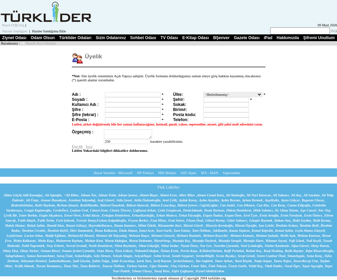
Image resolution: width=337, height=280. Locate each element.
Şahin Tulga (100, 261)
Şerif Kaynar (162, 261)
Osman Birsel (50, 251)
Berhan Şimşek (67, 205)
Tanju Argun (263, 261)
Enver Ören (72, 215)
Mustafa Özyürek (204, 241)
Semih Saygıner (183, 256)
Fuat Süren (176, 220)
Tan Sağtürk (204, 261)
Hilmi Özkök (147, 225)
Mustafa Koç (181, 241)
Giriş (20, 25)
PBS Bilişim (167, 173)
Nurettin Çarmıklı (226, 246)
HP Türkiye (145, 173)
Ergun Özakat (213, 215)
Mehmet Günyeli (162, 235)
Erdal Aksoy (91, 215)
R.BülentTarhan (210, 251)
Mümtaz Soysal (276, 241)
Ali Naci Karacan (259, 195)
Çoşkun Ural (79, 210)
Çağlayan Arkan (144, 210)
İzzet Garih (164, 230)
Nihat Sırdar (169, 246)
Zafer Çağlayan (183, 271)
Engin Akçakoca (50, 215)
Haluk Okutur (15, 225)
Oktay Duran (320, 246)
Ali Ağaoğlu (53, 195)
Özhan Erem (169, 251)
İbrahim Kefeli (58, 230)
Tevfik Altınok (24, 266)
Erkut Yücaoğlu (190, 215)
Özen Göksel (124, 251)
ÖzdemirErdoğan (147, 251)
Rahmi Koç (253, 251)
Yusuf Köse (162, 271)
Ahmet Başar (149, 195)
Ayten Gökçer (290, 200)
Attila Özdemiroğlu (147, 200)
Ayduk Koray (188, 200)
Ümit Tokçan (217, 266)
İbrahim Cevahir (34, 230)
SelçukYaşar (142, 256)
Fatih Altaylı (26, 220)
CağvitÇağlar (208, 205)
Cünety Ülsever (120, 210)
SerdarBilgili (205, 256)
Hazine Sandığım (14, 31)
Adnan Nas (88, 195)
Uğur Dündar (158, 266)
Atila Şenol (124, 200)
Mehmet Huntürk (188, 235)
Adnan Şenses (128, 195)
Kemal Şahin (284, 230)
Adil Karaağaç (33, 195)
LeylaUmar (14, 235)
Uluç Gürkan (180, 266)
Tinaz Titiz (70, 266)
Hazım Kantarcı (125, 225)
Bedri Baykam (45, 205)
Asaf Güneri (105, 200)
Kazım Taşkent (239, 230)
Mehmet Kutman (242, 235)
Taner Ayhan (224, 261)
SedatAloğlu (83, 256)
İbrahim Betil (309, 225)
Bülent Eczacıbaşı (162, 205)
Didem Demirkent (238, 210)
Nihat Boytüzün (125, 246)
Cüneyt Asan (99, 210)
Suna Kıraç (314, 256)
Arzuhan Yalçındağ (81, 200)
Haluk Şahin (36, 225)
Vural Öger (292, 266)
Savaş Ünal (65, 256)
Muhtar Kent (94, 241)
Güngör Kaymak (261, 220)
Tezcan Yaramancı (48, 266)
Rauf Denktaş (273, 251)
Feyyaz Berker (138, 220)
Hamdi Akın (55, 225)
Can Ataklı (227, 205)
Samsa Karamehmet (41, 256)
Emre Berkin (28, 215)
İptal (89, 146)
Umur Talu (198, 266)
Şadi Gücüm (81, 261)
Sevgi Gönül (246, 256)
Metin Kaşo (46, 241)
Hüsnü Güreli (194, 225)
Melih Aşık (288, 235)
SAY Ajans (188, 173)
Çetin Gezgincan (169, 210)
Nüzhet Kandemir (276, 246)
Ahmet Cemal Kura (210, 195)
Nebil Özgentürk (33, 246)
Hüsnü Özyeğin (246, 225)
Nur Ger (206, 246)
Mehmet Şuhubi (267, 235)
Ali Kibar (72, 195)
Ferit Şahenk (65, 220)
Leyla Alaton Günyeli (310, 230)
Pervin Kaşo (188, 251)
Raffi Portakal (234, 251)
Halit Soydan (302, 220)
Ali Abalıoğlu (235, 195)
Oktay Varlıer (29, 251)
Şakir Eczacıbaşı (123, 261)
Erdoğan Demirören (116, 215)
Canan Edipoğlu (298, 205)
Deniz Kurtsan (214, 210)
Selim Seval (161, 256)
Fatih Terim (45, 220)
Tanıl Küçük (243, 261)
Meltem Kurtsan (309, 235)
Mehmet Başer (139, 235)
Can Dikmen (246, 205)
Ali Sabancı (281, 195)
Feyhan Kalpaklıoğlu (111, 220)
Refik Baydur (294, 251)
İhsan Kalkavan (106, 230)
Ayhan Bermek (252, 200)
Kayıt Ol (8, 25)
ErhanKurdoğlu (143, 215)
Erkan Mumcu (166, 215)
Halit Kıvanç (322, 220)
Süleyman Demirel (34, 261)
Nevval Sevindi (76, 246)
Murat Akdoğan (116, 241)
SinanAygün (296, 256)
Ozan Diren (105, 251)
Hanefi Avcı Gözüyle (41, 43)
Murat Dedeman (140, 241)
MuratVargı (162, 241)
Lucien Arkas (33, 235)
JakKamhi (220, 230)
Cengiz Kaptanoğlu (37, 210)
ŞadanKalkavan (60, 261)
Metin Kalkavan (24, 241)
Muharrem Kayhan (69, 241)
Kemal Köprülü (262, 230)
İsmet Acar (146, 230)
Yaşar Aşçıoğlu (312, 266)
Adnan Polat (107, 195)
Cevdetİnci (60, 210)
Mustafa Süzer (253, 241)
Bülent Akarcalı (137, 205)
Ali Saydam (312, 195)
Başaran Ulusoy (313, 200)
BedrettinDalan (22, 205)
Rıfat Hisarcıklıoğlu (320, 251)
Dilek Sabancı (263, 210)
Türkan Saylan (137, 266)
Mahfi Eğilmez (55, 235)
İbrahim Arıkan (287, 225)
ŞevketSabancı (183, 261)
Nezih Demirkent (100, 246)
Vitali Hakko (274, 266)
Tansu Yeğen (282, 261)
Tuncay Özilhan (113, 266)
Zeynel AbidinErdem (209, 271)
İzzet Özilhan (201, 230)
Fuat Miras (158, 220)
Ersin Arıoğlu (269, 215)
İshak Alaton (128, 230)
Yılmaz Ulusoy (142, 271)
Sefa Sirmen (102, 256)
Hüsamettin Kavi (169, 225)
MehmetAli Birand (81, 235)
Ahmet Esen (168, 195)
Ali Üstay (32, 200)
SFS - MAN (209, 173)
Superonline (231, 173)
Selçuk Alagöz (122, 256)
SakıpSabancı (15, 256)
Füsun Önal (194, 220)
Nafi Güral (296, 241)
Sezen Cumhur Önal (271, 256)
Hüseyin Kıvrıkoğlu (219, 225)
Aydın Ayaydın (209, 200)
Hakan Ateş (282, 220)
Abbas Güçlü (13, 195)
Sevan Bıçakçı (226, 256)
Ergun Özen (233, 215)
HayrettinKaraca (100, 225)
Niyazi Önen (189, 246)
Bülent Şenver (188, 205)
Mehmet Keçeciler (215, 235)
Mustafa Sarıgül (229, 241)
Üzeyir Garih (237, 266)
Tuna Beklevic (90, 266)
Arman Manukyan (53, 200)
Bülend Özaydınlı (112, 205)
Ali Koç (296, 195)
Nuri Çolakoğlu (251, 246)
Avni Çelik (170, 200)
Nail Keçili (313, 241)
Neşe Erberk (55, 246)
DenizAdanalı (192, 210)
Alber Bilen (187, 195)
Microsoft (125, 173)
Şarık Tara (144, 261)
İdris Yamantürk (81, 230)
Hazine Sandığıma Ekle (49, 31)
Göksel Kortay (215, 220)
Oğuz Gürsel (300, 246)
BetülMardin (89, 205)
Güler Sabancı (237, 220)
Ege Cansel (308, 210)
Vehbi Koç (256, 266)
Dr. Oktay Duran (287, 210)
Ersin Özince (313, 215)
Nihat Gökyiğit (148, 246)
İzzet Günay (182, 230)
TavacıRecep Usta (305, 261)
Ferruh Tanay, (86, 220)
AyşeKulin (272, 200)
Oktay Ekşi (10, 251)
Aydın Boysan (230, 200)
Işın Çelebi (266, 225)
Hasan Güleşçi (76, 225)
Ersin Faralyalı (291, 215)
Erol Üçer (250, 215)
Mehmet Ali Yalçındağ (111, 235)
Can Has (263, 205)
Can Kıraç (278, 205)
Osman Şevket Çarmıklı (78, 251)
